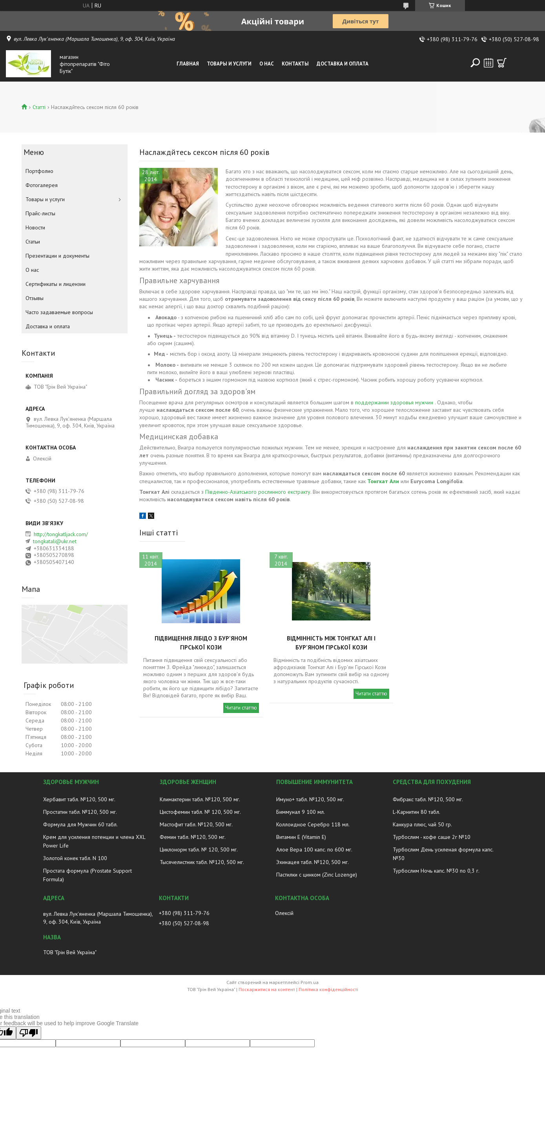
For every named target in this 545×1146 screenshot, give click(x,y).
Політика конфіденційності (328, 989)
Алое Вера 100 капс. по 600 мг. (314, 849)
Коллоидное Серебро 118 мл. (313, 824)
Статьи (33, 241)
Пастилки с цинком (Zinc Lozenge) (316, 874)
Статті (39, 107)
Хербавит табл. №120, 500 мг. (79, 799)
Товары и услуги (229, 63)
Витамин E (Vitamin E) (301, 836)
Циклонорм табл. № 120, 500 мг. (199, 849)
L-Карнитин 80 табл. (416, 811)
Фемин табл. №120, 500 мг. (193, 836)
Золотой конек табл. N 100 (75, 858)
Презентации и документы (57, 255)
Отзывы (35, 298)
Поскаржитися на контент (267, 989)
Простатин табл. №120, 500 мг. (80, 811)
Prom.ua (310, 982)
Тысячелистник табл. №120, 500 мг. (202, 862)
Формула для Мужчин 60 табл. (80, 824)
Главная (188, 63)
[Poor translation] (28, 1032)
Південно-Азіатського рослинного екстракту (257, 491)
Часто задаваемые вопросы (59, 312)
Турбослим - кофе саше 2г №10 (431, 836)
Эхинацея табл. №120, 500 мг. (312, 862)
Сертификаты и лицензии (56, 283)
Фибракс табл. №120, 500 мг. (428, 799)
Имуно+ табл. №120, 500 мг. (310, 799)
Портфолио (39, 171)
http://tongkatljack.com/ (61, 534)
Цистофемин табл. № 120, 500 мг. (200, 811)
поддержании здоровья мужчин (394, 402)
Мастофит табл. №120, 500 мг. (196, 824)
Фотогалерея (42, 185)
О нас (266, 63)
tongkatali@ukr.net (55, 541)
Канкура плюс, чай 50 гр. (422, 824)
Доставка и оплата (342, 63)
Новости (35, 227)
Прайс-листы (40, 213)
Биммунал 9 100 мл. (300, 811)
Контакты (295, 63)
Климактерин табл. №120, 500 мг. (200, 799)
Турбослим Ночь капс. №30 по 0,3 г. (436, 870)
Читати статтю (241, 707)
